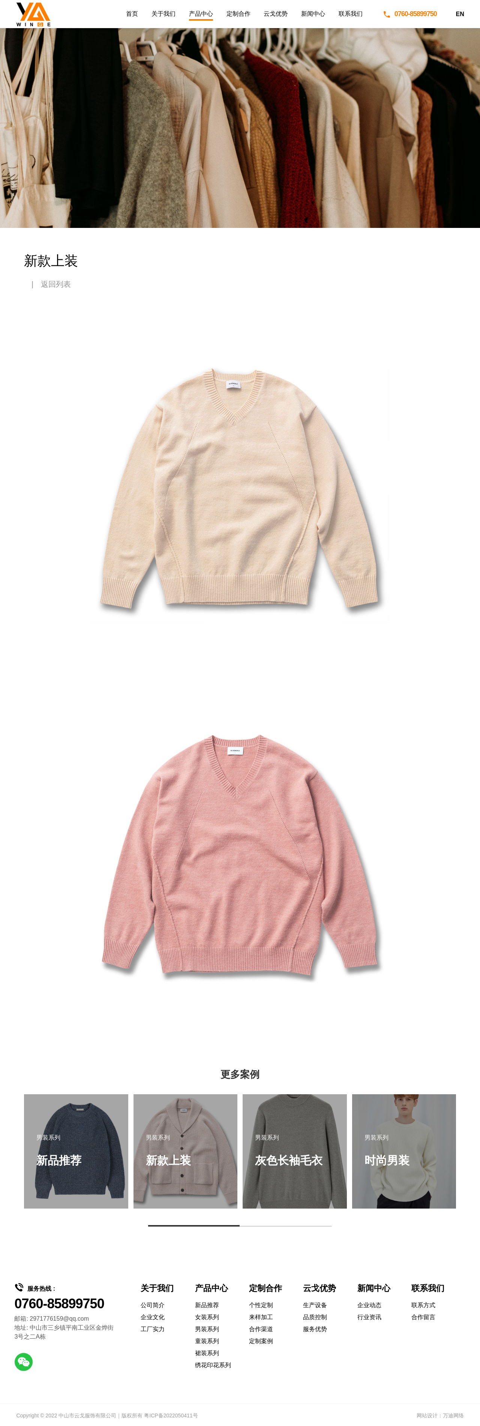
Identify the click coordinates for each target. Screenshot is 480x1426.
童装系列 (207, 1341)
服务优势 (315, 1329)
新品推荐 (207, 1305)
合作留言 (423, 1317)
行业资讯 (369, 1317)
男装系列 (207, 1329)
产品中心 (201, 13)
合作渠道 (261, 1329)
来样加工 (261, 1317)
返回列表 (56, 284)
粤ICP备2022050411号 (171, 1416)
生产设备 (315, 1305)
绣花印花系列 (213, 1365)
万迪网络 (453, 1416)
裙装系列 (207, 1353)
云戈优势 (276, 13)
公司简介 (153, 1305)
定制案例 (261, 1341)
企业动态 (369, 1305)
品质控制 (315, 1317)
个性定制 (261, 1305)
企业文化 (153, 1317)
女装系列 (207, 1317)
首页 (132, 13)
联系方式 (423, 1305)
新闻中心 (313, 13)
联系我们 (351, 13)
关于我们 (164, 13)
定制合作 (238, 13)
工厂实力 (153, 1329)
